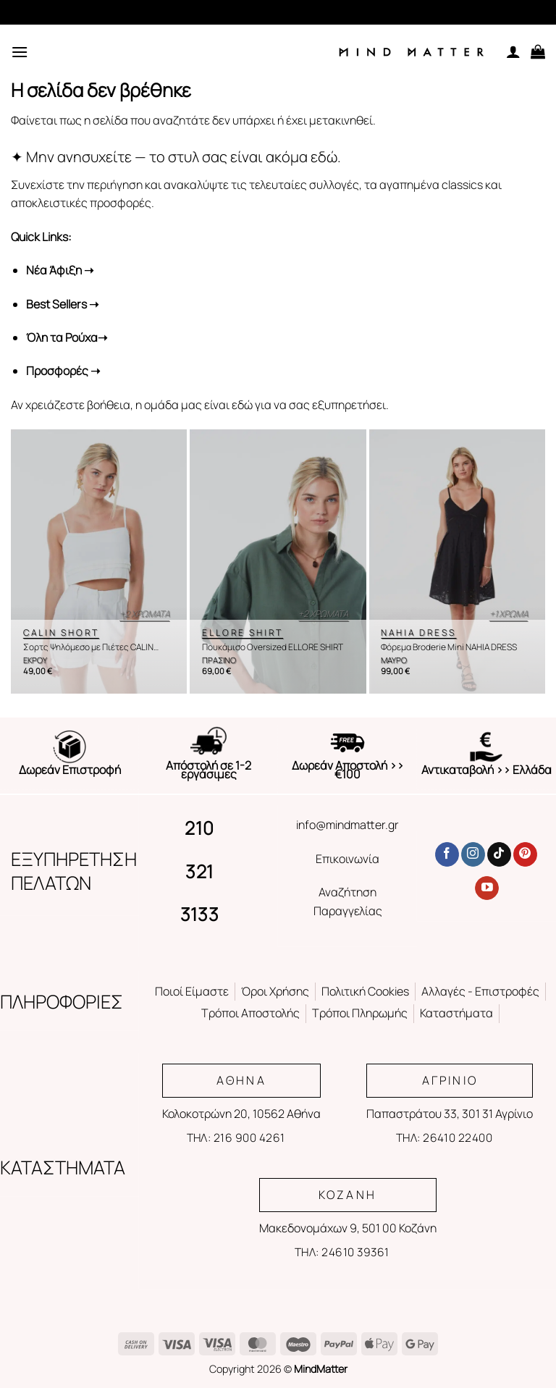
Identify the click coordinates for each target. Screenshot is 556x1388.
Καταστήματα (456, 1013)
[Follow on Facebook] (447, 854)
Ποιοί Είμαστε (192, 991)
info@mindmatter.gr (347, 825)
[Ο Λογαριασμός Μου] (513, 51)
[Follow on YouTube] (487, 888)
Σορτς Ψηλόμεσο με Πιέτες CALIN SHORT (88, 647)
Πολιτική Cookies (365, 991)
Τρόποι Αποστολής (250, 1013)
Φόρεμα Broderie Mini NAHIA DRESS (449, 647)
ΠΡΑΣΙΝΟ (219, 660)
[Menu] (19, 52)
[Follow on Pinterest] (525, 854)
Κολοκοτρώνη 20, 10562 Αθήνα (241, 1114)
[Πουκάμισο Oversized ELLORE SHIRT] (278, 561)
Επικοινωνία (347, 859)
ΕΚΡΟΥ (35, 660)
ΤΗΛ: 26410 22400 (444, 1137)
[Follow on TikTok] (499, 854)
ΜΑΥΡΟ (394, 660)
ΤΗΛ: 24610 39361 (342, 1252)
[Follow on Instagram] (473, 854)
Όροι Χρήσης (275, 991)
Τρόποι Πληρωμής (360, 1013)
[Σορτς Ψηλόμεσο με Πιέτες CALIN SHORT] (99, 561)
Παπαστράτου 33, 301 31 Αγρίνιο (449, 1114)
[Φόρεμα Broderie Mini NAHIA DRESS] (457, 561)
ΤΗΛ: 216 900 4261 (236, 1137)
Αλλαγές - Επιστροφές (480, 991)
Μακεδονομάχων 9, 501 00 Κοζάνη (348, 1228)
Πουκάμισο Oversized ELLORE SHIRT (272, 647)
